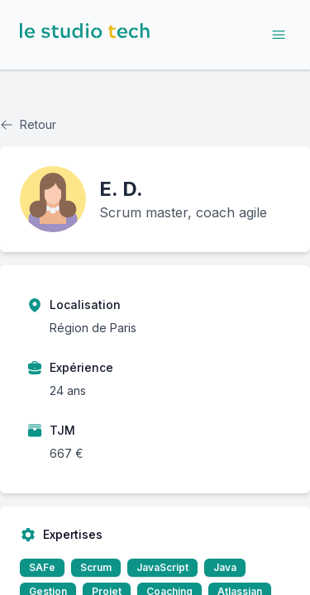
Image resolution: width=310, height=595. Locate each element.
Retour (28, 124)
